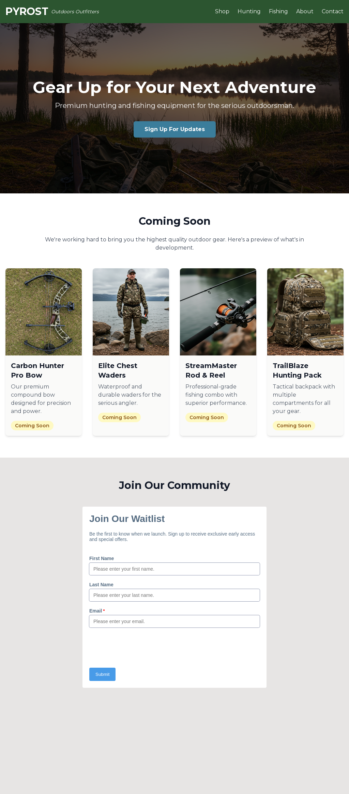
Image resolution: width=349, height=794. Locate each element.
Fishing (278, 11)
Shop (222, 11)
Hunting (249, 11)
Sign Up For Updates (175, 129)
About (305, 11)
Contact (333, 11)
